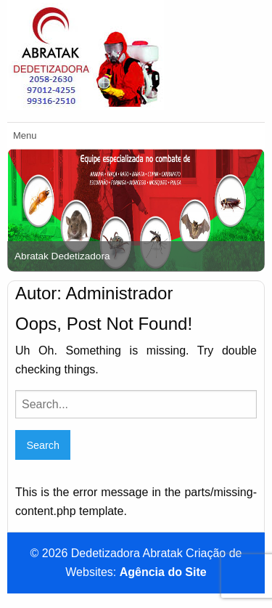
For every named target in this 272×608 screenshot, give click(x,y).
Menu (25, 135)
